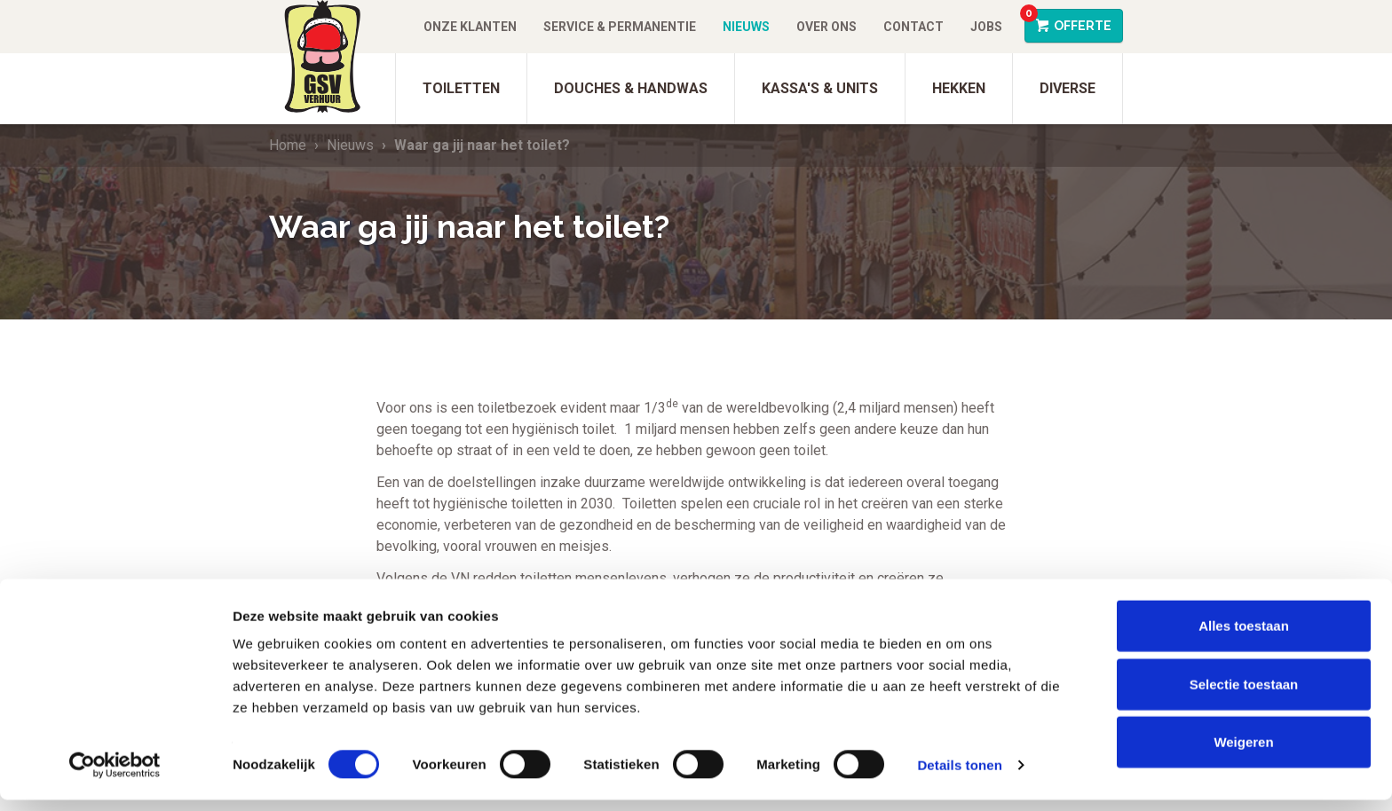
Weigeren (1243, 752)
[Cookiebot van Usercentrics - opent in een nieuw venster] (115, 776)
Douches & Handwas (631, 88)
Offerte (1067, 21)
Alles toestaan (1243, 636)
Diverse (1067, 88)
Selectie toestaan (1244, 695)
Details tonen (959, 775)
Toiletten (461, 88)
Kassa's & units (820, 88)
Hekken (958, 88)
